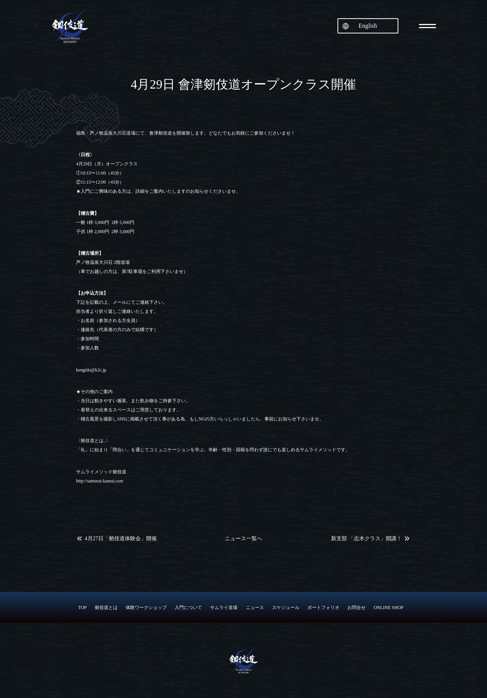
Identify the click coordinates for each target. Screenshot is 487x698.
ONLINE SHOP (388, 607)
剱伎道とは (106, 607)
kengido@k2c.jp (91, 370)
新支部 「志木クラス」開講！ (366, 538)
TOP (82, 607)
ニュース (255, 607)
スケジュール (285, 607)
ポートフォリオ (323, 607)
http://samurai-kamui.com (99, 481)
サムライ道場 (223, 607)
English (367, 25)
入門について (188, 607)
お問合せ (356, 607)
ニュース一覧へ (243, 538)
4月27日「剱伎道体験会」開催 (121, 538)
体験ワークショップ (146, 607)
